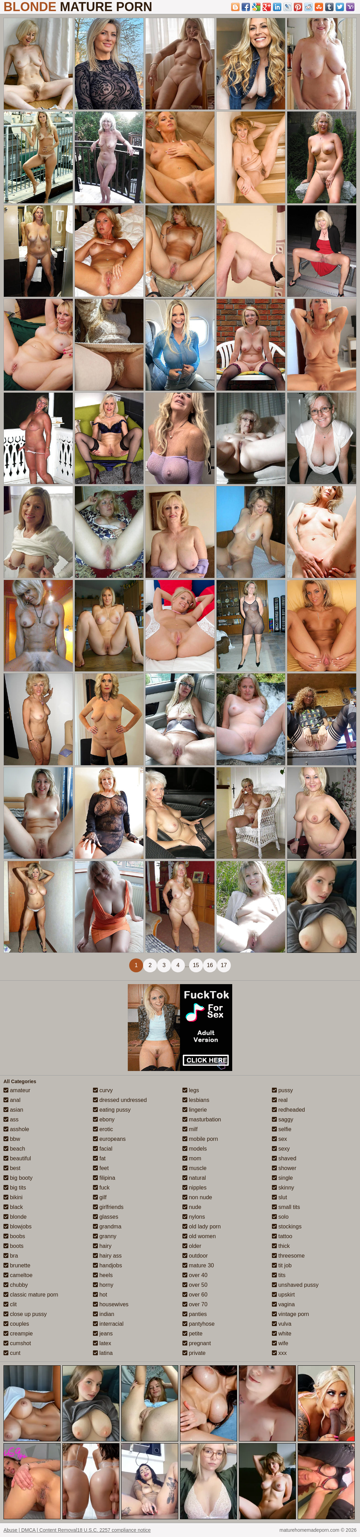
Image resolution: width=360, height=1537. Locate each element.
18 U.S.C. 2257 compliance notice (114, 1530)
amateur (16, 1090)
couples (16, 1324)
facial (102, 1149)
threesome (288, 1256)
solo (280, 1217)
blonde (15, 1217)
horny (103, 1285)
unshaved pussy (295, 1285)
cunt (12, 1353)
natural (194, 1178)
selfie (281, 1129)
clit (10, 1304)
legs (190, 1090)
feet (101, 1168)
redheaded (288, 1110)
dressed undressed (120, 1100)
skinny (283, 1188)
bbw (11, 1139)
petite (192, 1333)
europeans (109, 1139)
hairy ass (107, 1256)
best (12, 1168)
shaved (284, 1158)
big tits (14, 1188)
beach (14, 1149)
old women (199, 1236)
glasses (105, 1217)
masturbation (201, 1119)
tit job (282, 1265)
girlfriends (108, 1207)
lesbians (195, 1100)
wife (280, 1343)
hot (100, 1295)
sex (279, 1139)
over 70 (195, 1304)
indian (103, 1314)
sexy (281, 1149)
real (280, 1100)
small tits (286, 1207)
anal (12, 1100)
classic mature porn (30, 1295)
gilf (100, 1197)
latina (103, 1353)
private (193, 1353)
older (191, 1246)
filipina (104, 1178)
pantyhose (198, 1324)
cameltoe (17, 1275)
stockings (287, 1226)
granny (104, 1236)
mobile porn (200, 1139)
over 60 (195, 1295)
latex (102, 1343)
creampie (18, 1333)
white (281, 1333)
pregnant (196, 1343)
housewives (110, 1304)
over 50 (195, 1285)
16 (210, 965)
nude (191, 1207)
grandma (107, 1226)
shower (284, 1168)
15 (196, 965)
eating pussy (112, 1110)
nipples (194, 1188)
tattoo (282, 1236)
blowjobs (17, 1226)
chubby (15, 1285)
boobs (14, 1236)
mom (191, 1158)
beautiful (17, 1158)
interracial (108, 1324)
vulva (281, 1324)
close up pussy (25, 1314)
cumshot (17, 1343)
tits (278, 1275)
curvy (103, 1090)
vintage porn (290, 1314)
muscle (194, 1168)
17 (224, 965)
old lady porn (201, 1226)
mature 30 (198, 1265)
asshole (16, 1129)
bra (10, 1256)
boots (13, 1246)
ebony (104, 1119)
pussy (282, 1090)
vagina (283, 1304)
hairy (102, 1246)
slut (279, 1197)
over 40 (195, 1275)
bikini (13, 1197)
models (194, 1149)
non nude (197, 1197)
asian (13, 1110)
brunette (16, 1265)
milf (189, 1129)
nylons (193, 1217)
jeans (103, 1333)
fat (99, 1158)
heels (103, 1275)
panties (194, 1314)
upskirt (283, 1295)
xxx (279, 1353)
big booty (17, 1178)
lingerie (194, 1110)
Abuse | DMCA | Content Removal (40, 1530)
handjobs (107, 1265)
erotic (103, 1129)
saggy (282, 1119)
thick (281, 1246)
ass (10, 1119)
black (13, 1207)
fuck (101, 1188)
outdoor (195, 1256)
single (282, 1178)
